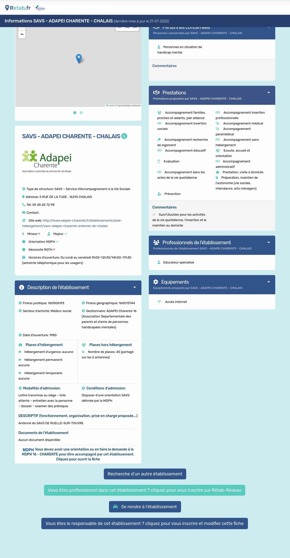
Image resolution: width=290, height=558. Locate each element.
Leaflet (110, 106)
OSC (135, 27)
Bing (127, 27)
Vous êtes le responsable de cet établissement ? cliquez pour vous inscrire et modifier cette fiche (145, 523)
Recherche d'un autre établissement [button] (145, 474)
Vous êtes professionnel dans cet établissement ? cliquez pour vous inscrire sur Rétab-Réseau (144, 490)
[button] (79, 59)
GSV (120, 27)
